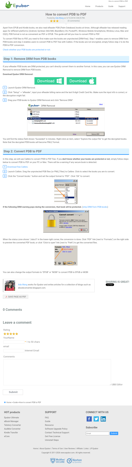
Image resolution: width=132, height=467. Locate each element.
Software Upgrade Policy (56, 429)
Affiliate (79, 448)
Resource (49, 425)
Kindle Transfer (11, 432)
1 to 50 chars (33, 341)
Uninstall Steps (52, 440)
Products (99, 6)
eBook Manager (11, 421)
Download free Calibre (17, 167)
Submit (114, 433)
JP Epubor (94, 448)
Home (87, 6)
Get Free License (52, 436)
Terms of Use (57, 448)
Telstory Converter (12, 425)
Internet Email (31, 350)
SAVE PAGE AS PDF (17, 297)
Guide (110, 6)
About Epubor (45, 448)
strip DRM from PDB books (95, 207)
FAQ (47, 417)
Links (86, 448)
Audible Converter (12, 429)
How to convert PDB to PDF (30, 402)
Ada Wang (59, 18)
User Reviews (69, 448)
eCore (7, 436)
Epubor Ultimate (11, 417)
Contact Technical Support (57, 432)
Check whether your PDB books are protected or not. (27, 49)
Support (121, 6)
